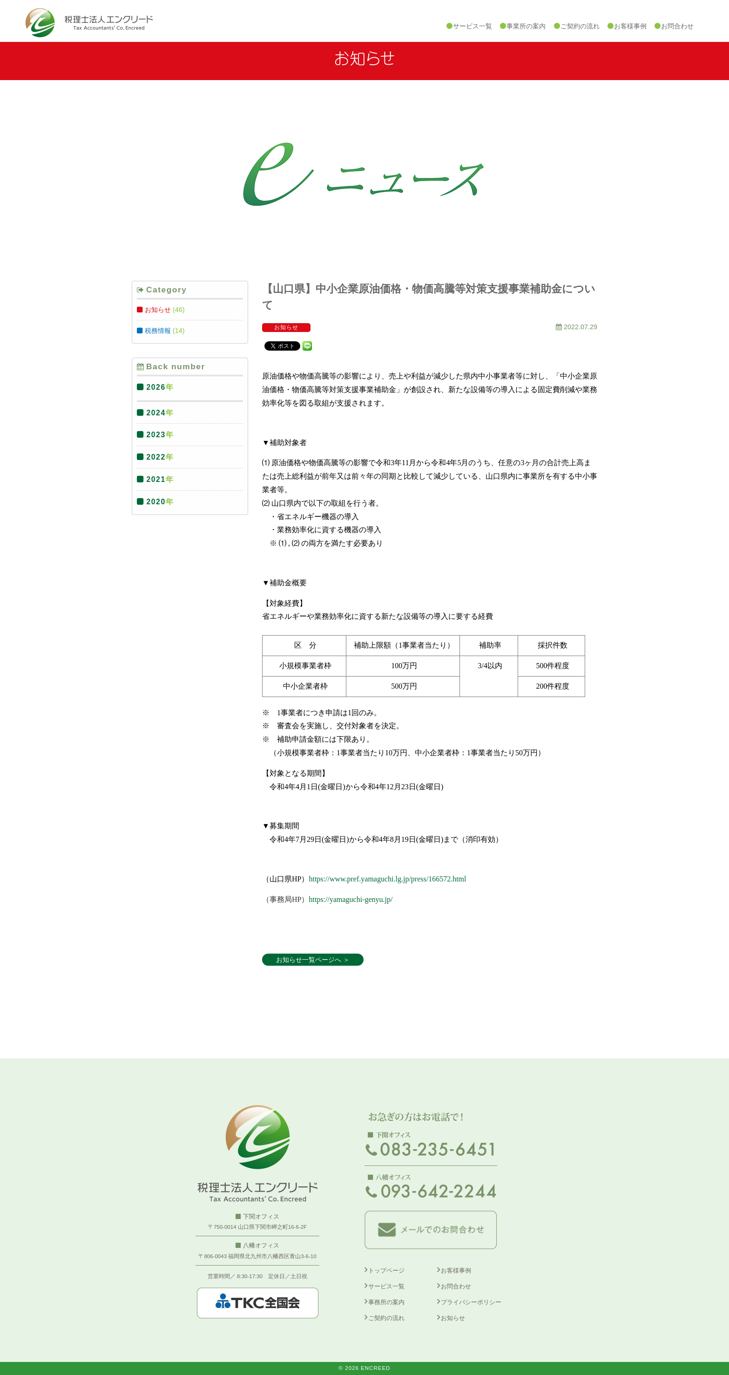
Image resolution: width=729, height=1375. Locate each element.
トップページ (386, 1270)
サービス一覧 (386, 1286)
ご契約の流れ (386, 1317)
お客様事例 (456, 1270)
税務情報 (158, 330)
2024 (156, 413)
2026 (156, 387)
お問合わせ (456, 1286)
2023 (156, 435)
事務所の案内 (386, 1302)
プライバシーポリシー (471, 1302)
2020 (156, 502)
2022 (156, 457)
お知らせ (158, 309)
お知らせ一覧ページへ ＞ (313, 959)
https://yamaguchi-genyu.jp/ (350, 899)
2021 (156, 479)
